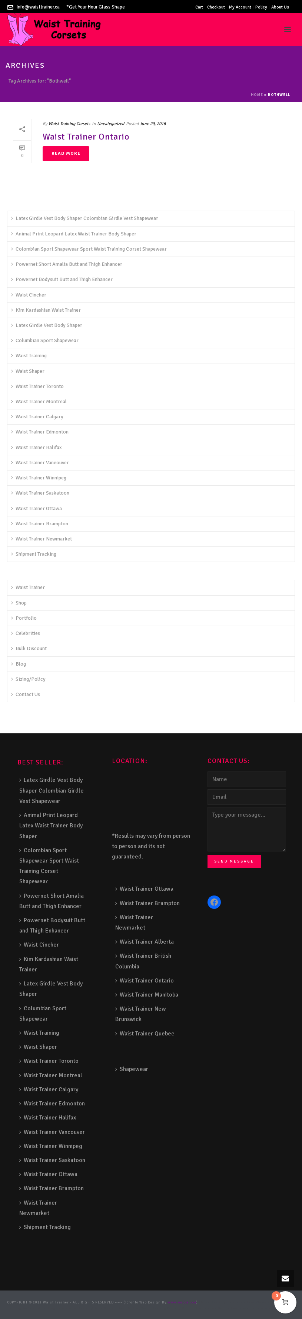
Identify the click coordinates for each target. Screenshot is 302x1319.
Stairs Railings (213, 1302)
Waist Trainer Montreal (39, 401)
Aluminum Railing (75, 1308)
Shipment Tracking (33, 554)
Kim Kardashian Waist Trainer (46, 310)
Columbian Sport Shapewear (45, 340)
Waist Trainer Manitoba (146, 994)
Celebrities (25, 633)
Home (257, 95)
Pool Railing (129, 1308)
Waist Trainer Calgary (37, 417)
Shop (19, 603)
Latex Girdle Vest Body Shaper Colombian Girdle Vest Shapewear (84, 218)
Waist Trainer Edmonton (40, 432)
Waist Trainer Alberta (144, 941)
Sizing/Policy (28, 679)
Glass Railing (105, 1308)
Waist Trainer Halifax (36, 447)
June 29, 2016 (153, 124)
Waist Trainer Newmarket (41, 539)
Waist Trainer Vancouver (40, 462)
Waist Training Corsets (69, 124)
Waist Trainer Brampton (39, 523)
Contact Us (25, 694)
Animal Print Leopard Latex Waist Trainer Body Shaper (73, 234)
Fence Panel (207, 1308)
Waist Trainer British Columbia (143, 961)
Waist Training (29, 355)
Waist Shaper (27, 371)
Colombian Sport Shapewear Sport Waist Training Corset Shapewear (89, 249)
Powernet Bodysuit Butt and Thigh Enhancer (62, 279)
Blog (18, 664)
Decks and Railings (39, 1308)
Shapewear (131, 1069)
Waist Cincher (28, 295)
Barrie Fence (229, 1308)
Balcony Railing (181, 1308)
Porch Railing (153, 1308)
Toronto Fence (253, 1308)
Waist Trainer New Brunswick (140, 1014)
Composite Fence (242, 1302)
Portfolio (24, 618)
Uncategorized (110, 124)
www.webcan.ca (181, 1302)
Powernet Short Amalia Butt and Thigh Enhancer (66, 264)
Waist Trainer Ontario (86, 136)
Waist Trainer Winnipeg (38, 478)
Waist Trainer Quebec (144, 1033)
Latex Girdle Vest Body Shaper (46, 325)
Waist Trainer (28, 587)
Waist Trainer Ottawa (36, 508)
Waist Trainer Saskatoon (40, 493)
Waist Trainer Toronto (37, 386)
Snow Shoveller (270, 1302)
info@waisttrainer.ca (38, 7)
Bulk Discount (29, 648)
